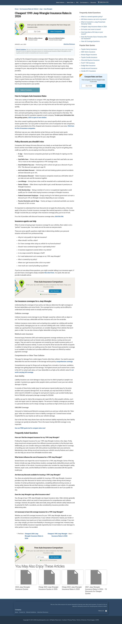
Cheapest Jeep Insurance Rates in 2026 (94, 26)
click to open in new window (37, 117)
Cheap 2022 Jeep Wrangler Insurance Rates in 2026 (72, 580)
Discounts (93, 2)
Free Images (91, 620)
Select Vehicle (60, 2)
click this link (59, 216)
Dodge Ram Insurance (88, 65)
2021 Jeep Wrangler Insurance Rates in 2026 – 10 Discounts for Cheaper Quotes (96, 582)
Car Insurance (84, 2)
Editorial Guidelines (21, 49)
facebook (106, 611)
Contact (64, 620)
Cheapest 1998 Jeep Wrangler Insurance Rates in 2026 (57, 535)
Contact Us (22, 612)
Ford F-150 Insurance (88, 63)
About (16, 612)
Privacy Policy (72, 620)
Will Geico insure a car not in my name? (94, 19)
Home (16, 9)
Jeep (40, 9)
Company (18, 610)
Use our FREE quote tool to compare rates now (30, 428)
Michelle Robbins (60, 38)
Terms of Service (81, 620)
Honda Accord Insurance (89, 68)
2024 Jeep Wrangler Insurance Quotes (26, 580)
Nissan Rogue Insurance (89, 54)
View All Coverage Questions (90, 41)
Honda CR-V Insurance (88, 71)
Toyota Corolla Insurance (89, 57)
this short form (49, 273)
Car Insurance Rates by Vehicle (29, 9)
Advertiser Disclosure (69, 44)
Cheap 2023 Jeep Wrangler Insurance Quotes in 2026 (49, 580)
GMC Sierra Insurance (88, 52)
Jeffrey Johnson (38, 38)
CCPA (97, 620)
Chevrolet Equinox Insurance (90, 60)
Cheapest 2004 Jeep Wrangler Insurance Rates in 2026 (34, 536)
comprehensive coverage (64, 361)
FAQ (77, 2)
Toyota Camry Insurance (89, 49)
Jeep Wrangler (48, 9)
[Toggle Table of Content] (27, 90)
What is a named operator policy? (92, 16)
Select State (71, 2)
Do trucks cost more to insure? (91, 29)
